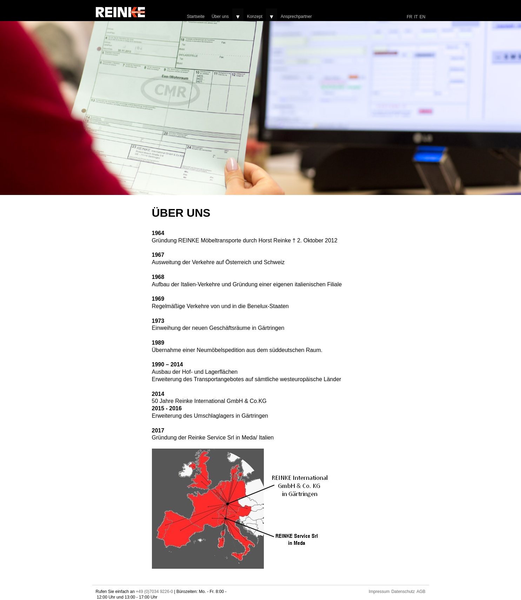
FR (409, 16)
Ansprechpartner (296, 16)
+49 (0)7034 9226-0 (154, 591)
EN (423, 16)
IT (416, 16)
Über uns (220, 16)
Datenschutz (403, 591)
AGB (420, 591)
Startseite (196, 16)
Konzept (254, 16)
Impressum (379, 591)
